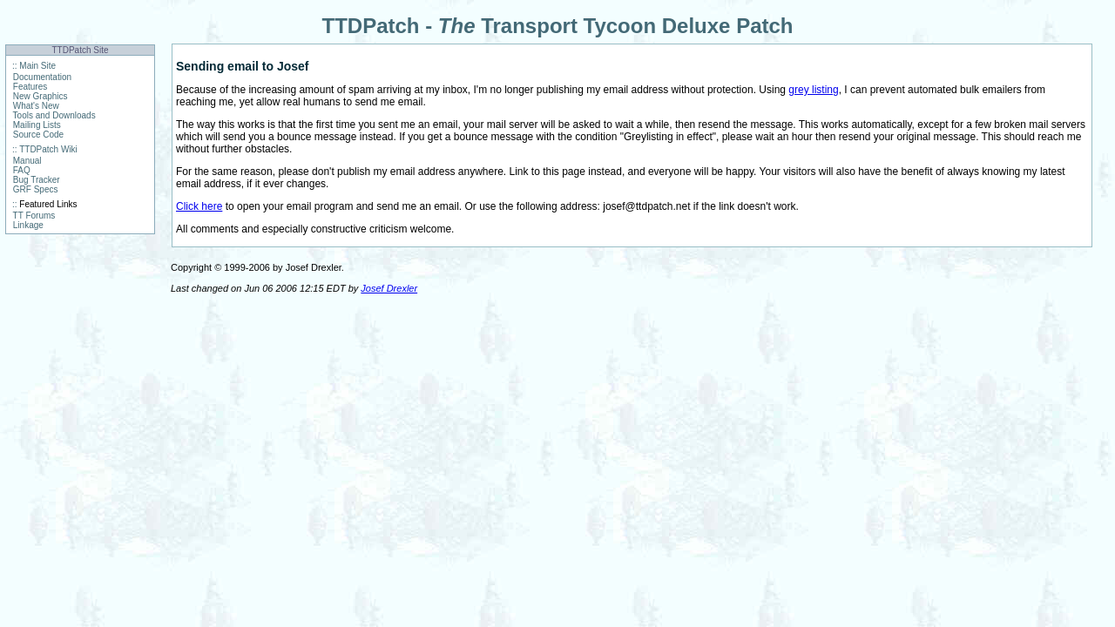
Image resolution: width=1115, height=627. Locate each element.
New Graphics (40, 96)
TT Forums (34, 215)
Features (30, 86)
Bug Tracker (36, 180)
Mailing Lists (37, 125)
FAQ (21, 170)
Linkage (28, 225)
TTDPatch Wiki (48, 149)
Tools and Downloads (54, 115)
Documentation (42, 77)
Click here (199, 206)
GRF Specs (35, 189)
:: (14, 66)
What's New (36, 106)
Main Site (37, 66)
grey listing (813, 90)
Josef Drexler (389, 288)
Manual (27, 160)
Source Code (38, 134)
